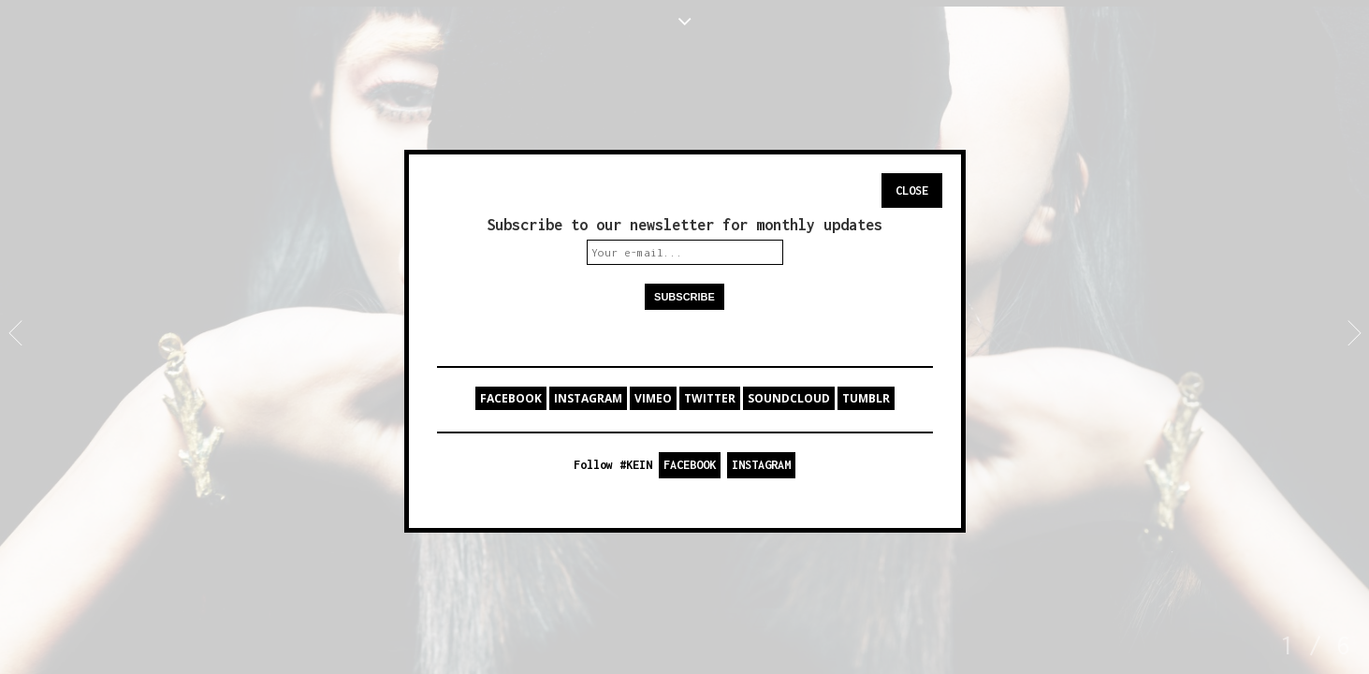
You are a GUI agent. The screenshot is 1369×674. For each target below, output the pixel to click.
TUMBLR (866, 398)
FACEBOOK (511, 398)
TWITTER (709, 398)
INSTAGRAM (588, 398)
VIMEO (653, 398)
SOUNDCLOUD (789, 398)
